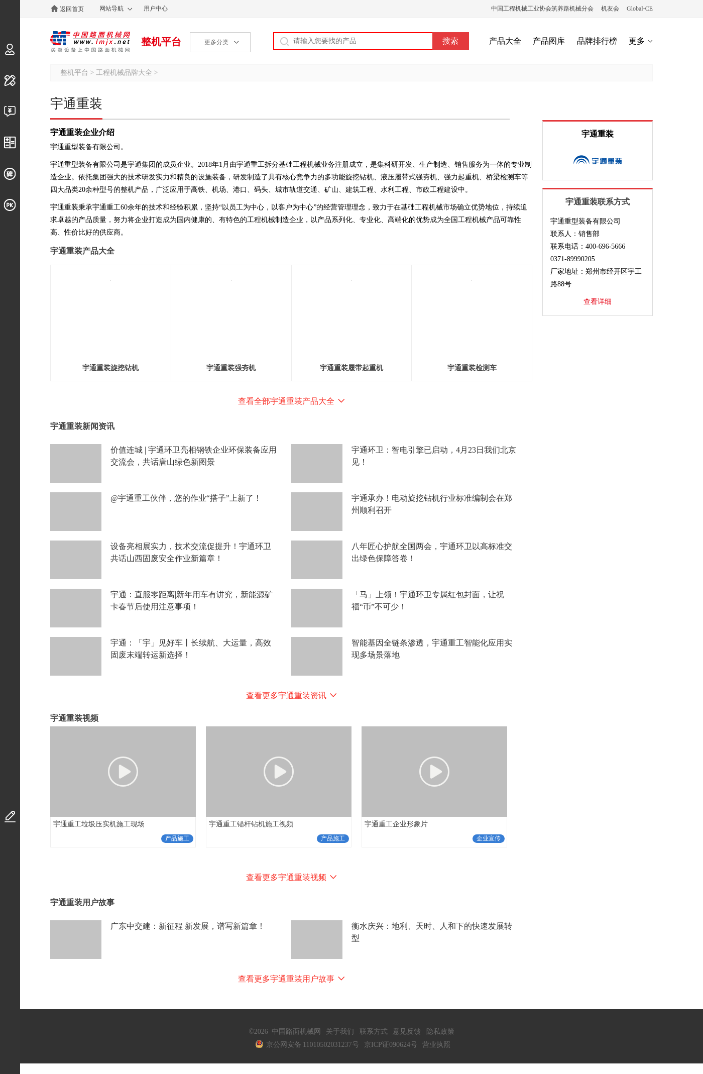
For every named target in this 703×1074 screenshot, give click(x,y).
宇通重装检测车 (472, 368)
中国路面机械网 (90, 41)
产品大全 (505, 41)
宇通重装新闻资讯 (82, 426)
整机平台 (161, 41)
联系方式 (374, 1031)
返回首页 (72, 9)
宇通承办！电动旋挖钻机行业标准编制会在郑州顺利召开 (432, 504)
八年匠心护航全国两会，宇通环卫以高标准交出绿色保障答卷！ (432, 552)
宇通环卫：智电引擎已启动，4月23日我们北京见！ (434, 456)
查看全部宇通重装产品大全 (286, 401)
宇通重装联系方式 (597, 201)
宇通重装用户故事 (82, 902)
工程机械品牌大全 (124, 72)
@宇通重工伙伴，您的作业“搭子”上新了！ (186, 498)
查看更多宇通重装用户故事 (286, 979)
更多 (637, 41)
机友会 (610, 8)
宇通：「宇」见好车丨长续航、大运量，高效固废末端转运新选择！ (190, 648)
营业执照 (436, 1044)
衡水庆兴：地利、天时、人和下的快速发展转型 (432, 932)
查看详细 (597, 301)
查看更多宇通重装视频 (286, 877)
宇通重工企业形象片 (396, 824)
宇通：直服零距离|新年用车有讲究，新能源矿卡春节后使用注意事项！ (191, 600)
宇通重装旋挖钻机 (110, 368)
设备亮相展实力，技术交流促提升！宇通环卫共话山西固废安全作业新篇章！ (190, 552)
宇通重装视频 (74, 718)
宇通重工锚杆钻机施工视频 (251, 824)
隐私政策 (440, 1031)
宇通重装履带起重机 (351, 368)
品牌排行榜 (597, 41)
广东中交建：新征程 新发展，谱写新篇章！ (187, 926)
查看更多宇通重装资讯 (286, 695)
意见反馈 (407, 1031)
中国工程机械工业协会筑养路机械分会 (542, 8)
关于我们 (340, 1031)
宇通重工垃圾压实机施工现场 (99, 824)
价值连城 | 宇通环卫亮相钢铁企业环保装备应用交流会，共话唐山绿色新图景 (193, 456)
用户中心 (156, 8)
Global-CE (640, 8)
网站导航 (111, 8)
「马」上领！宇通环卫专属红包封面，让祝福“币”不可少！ (428, 600)
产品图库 (549, 41)
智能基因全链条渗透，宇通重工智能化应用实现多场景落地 (432, 648)
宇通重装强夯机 (231, 368)
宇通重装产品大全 (82, 251)
